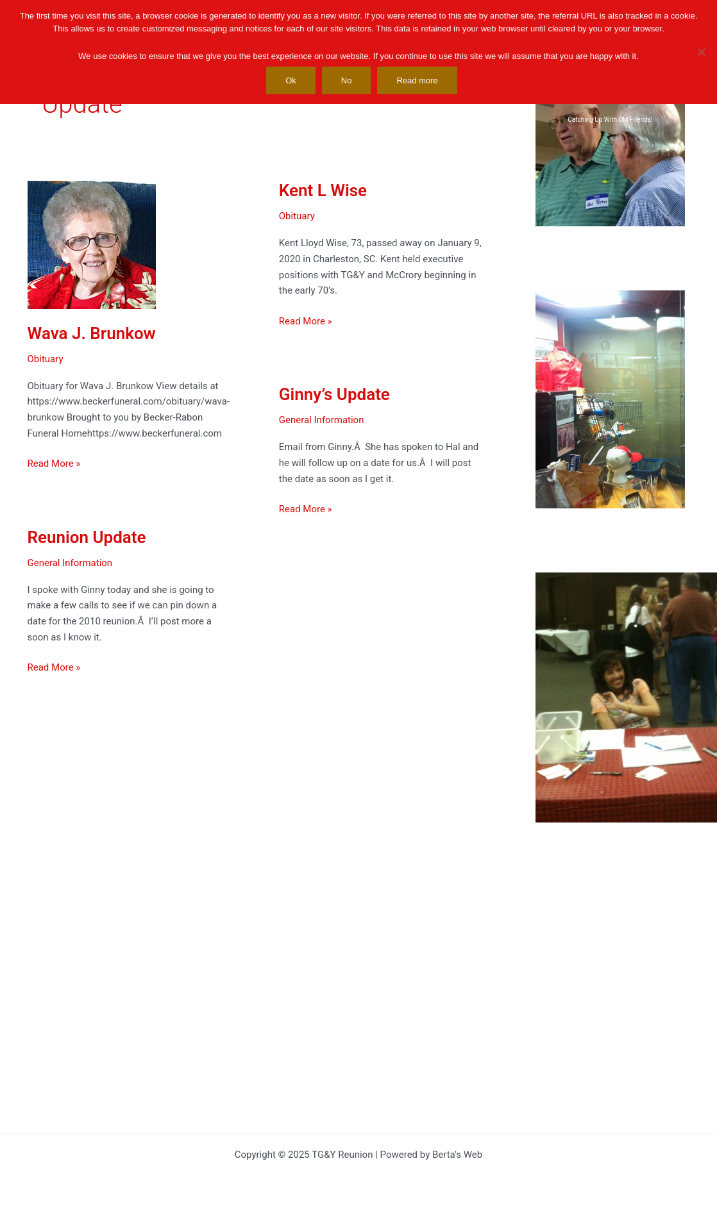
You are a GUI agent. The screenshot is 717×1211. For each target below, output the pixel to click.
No (346, 80)
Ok (290, 80)
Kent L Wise (322, 190)
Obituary (45, 359)
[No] (701, 52)
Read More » (54, 464)
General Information (320, 420)
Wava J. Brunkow (92, 333)
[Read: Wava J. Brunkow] (92, 244)
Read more (416, 80)
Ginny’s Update (333, 395)
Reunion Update (87, 537)
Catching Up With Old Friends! (610, 119)
